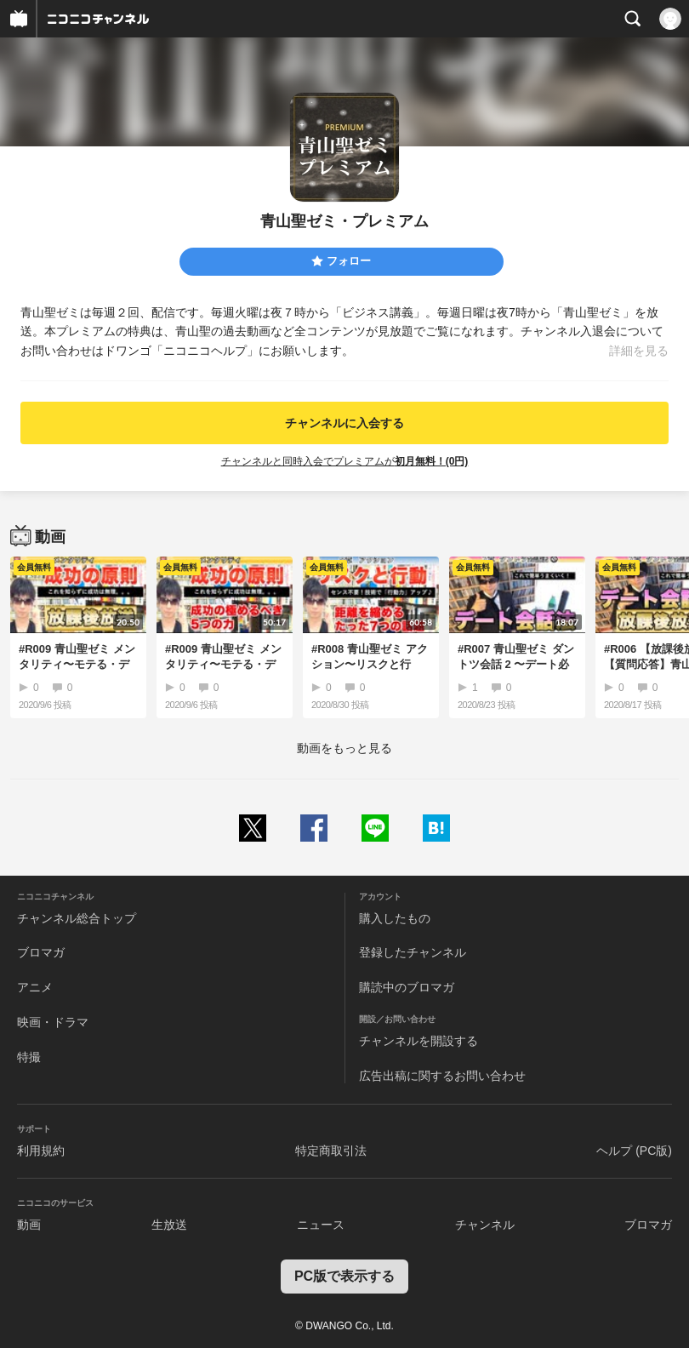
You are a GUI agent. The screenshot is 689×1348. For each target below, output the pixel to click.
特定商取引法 (331, 1150)
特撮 (29, 1057)
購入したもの (394, 918)
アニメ (35, 987)
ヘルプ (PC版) (634, 1150)
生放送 (169, 1224)
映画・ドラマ (52, 1022)
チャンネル (485, 1224)
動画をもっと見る (344, 748)
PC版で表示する (344, 1276)
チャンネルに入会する (344, 423)
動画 (29, 1224)
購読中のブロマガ (406, 987)
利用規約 (41, 1150)
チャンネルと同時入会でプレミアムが (345, 461)
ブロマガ (41, 952)
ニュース (320, 1224)
